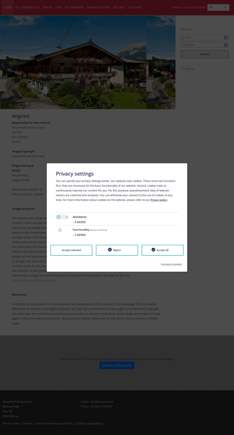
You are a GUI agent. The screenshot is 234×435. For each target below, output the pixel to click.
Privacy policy (158, 200)
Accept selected (71, 250)
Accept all (163, 250)
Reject (117, 250)
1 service (79, 221)
